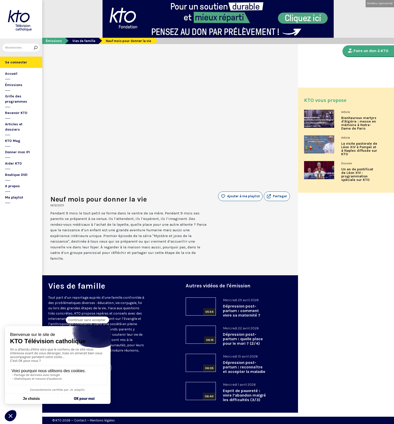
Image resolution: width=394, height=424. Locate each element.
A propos (12, 186)
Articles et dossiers (13, 127)
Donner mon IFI (17, 152)
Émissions (13, 85)
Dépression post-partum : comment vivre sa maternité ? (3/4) (241, 313)
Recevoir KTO (16, 113)
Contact (80, 420)
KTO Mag (12, 141)
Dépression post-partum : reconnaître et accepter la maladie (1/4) (244, 369)
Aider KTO (13, 163)
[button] (277, 196)
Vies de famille (83, 41)
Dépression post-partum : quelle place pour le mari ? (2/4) (243, 339)
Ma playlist (14, 197)
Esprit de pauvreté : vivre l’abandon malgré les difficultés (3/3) (244, 395)
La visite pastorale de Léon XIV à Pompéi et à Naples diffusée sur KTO (359, 149)
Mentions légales (102, 420)
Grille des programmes (16, 99)
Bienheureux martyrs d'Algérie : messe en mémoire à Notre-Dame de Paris (358, 123)
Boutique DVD (16, 175)
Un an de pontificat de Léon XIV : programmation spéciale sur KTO (357, 175)
